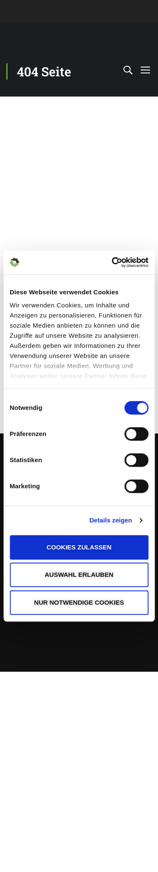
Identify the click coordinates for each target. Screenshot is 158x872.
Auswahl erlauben (79, 574)
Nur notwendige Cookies (79, 602)
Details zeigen (110, 520)
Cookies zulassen (78, 547)
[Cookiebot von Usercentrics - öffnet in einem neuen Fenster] (112, 262)
